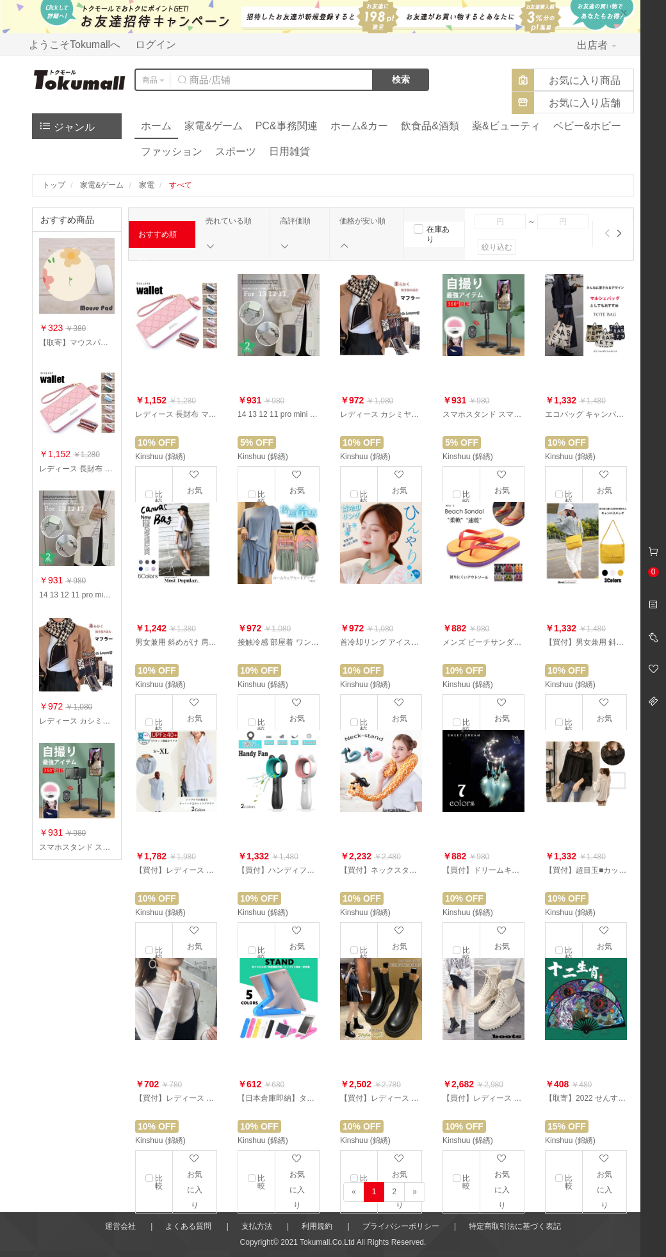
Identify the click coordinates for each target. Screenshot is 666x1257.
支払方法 (256, 1226)
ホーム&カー (359, 125)
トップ (53, 185)
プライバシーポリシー (400, 1226)
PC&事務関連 (287, 125)
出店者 (597, 45)
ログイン (155, 44)
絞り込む (497, 247)
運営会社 (120, 1226)
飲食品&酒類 (430, 125)
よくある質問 (188, 1226)
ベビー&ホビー (587, 125)
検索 (401, 79)
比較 (159, 1182)
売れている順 (229, 233)
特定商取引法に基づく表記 (515, 1226)
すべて (180, 185)
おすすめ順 (157, 239)
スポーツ (235, 151)
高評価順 (295, 233)
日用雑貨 (289, 151)
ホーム (156, 125)
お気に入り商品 (585, 80)
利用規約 (317, 1226)
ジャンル (66, 126)
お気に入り (194, 1181)
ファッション (171, 151)
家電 (146, 185)
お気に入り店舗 (585, 102)
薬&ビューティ (506, 125)
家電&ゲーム (213, 125)
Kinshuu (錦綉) (160, 456)
